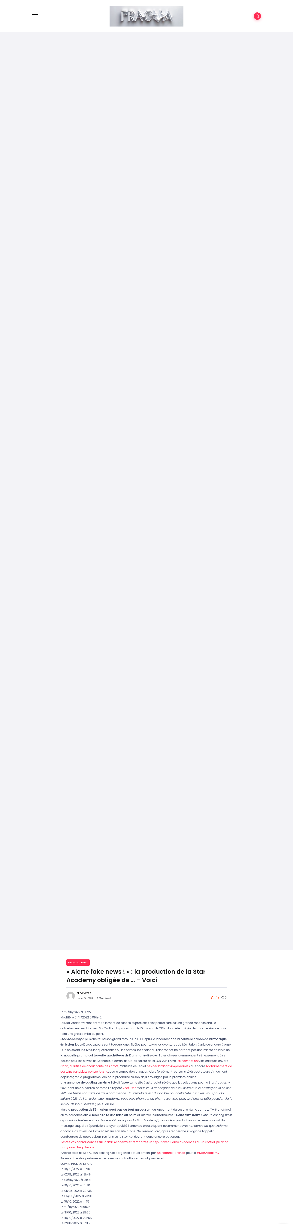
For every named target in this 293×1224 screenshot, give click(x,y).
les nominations (188, 1061)
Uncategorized (78, 962)
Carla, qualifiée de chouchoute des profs (89, 1066)
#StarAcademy (208, 1153)
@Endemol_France (171, 1153)
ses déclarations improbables (168, 1066)
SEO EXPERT (84, 993)
